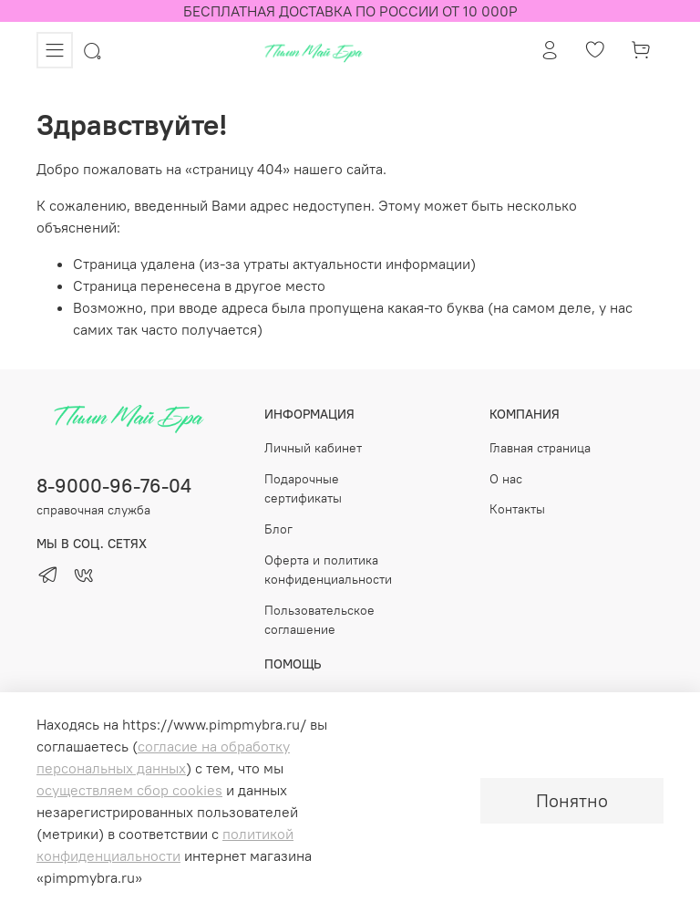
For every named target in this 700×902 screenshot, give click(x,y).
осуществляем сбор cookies (129, 790)
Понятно (572, 800)
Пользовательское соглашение (319, 620)
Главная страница (540, 448)
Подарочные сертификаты (303, 489)
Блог (278, 529)
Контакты (517, 509)
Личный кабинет (313, 448)
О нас (505, 479)
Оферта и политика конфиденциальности (328, 570)
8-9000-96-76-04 (113, 485)
